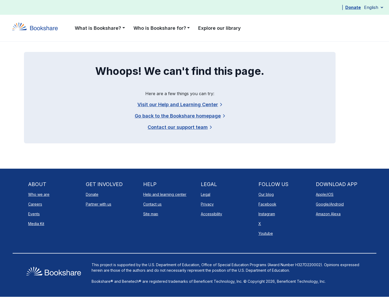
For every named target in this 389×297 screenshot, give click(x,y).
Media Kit (36, 223)
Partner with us (98, 204)
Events (34, 214)
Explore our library (219, 28)
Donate (353, 7)
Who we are (38, 194)
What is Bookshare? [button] (98, 28)
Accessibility (211, 214)
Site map (150, 214)
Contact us (152, 204)
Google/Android (330, 204)
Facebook (267, 204)
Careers (35, 204)
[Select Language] (373, 7)
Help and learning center (164, 194)
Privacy (207, 204)
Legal (205, 194)
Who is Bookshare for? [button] (159, 28)
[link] (180, 127)
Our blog (266, 194)
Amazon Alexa (328, 214)
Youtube (265, 233)
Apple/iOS (324, 194)
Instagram (266, 214)
